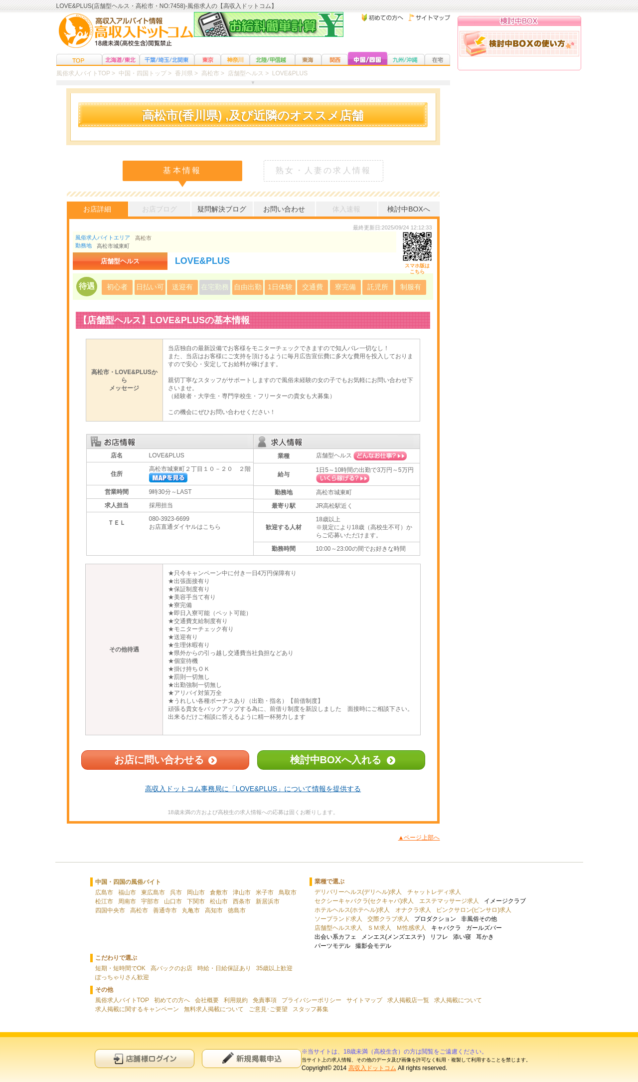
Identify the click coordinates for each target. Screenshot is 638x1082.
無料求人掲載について (214, 1009)
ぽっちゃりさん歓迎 (122, 977)
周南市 (127, 901)
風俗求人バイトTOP (122, 1000)
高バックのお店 (171, 968)
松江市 (104, 901)
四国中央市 (110, 910)
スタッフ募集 (310, 1009)
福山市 (127, 892)
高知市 (214, 910)
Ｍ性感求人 (411, 927)
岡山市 (196, 892)
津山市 (242, 892)
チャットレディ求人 (434, 891)
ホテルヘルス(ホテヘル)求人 (352, 909)
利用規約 (236, 1000)
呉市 (176, 892)
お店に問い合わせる (159, 759)
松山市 (219, 901)
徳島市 (237, 910)
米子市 (265, 892)
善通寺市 (165, 910)
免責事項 (265, 1000)
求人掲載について (458, 1000)
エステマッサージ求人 (449, 900)
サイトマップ (364, 1000)
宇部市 (150, 901)
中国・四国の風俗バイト (128, 881)
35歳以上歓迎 (274, 968)
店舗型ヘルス (334, 455)
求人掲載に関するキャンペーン (137, 1009)
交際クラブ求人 (388, 918)
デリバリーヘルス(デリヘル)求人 (358, 891)
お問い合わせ (284, 209)
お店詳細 (97, 209)
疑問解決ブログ (221, 209)
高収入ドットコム (372, 1068)
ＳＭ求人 (379, 927)
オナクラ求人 (413, 909)
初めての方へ (172, 1000)
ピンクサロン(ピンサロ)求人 (474, 909)
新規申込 (252, 1058)
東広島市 (153, 892)
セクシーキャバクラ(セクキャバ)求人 (364, 900)
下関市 (196, 901)
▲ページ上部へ (419, 837)
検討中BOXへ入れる (335, 759)
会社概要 (207, 1000)
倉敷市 (219, 892)
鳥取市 (288, 892)
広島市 (104, 892)
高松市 (143, 238)
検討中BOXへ (408, 209)
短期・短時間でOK (120, 968)
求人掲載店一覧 (408, 1000)
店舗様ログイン (144, 1058)
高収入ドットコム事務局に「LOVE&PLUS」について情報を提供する (253, 789)
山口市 (173, 901)
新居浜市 (268, 901)
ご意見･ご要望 (268, 1009)
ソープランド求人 (338, 918)
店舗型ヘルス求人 (338, 927)
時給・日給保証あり (224, 968)
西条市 (242, 901)
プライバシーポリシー (311, 1000)
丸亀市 (191, 910)
